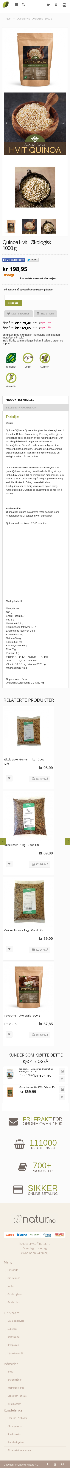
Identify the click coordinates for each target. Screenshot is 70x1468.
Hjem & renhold (15, 1353)
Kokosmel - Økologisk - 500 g (22, 1015)
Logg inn (56, 6)
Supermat (12, 1329)
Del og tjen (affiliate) (17, 1396)
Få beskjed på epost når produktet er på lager (28, 289)
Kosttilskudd (13, 1337)
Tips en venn (44, 313)
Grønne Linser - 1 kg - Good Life (23, 930)
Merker (10, 1286)
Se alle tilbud (13, 1302)
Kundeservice (14, 1434)
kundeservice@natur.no (34, 1244)
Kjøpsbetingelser (15, 1442)
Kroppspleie (13, 1345)
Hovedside (12, 1270)
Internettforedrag (15, 1388)
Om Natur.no (13, 1278)
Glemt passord (14, 1426)
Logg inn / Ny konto (17, 1418)
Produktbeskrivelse (19, 400)
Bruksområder (14, 1380)
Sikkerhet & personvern (19, 1450)
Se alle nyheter (14, 1294)
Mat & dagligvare (15, 1321)
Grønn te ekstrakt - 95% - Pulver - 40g (37, 1087)
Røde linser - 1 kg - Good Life (22, 845)
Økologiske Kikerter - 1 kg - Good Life (24, 761)
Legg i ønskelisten (16, 313)
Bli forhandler (14, 1404)
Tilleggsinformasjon (21, 407)
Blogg (10, 1371)
